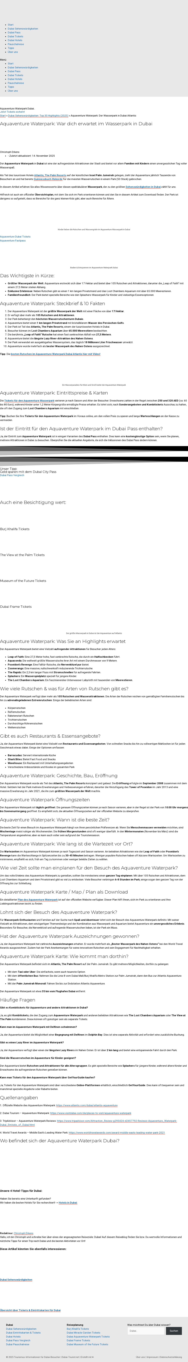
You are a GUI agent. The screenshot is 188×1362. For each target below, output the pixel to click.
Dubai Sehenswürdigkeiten (23, 28)
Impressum (152, 1357)
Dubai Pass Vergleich (18, 1340)
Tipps (11, 47)
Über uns (13, 51)
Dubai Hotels (15, 40)
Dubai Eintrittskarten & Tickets (23, 1332)
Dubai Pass (14, 32)
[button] (94, 60)
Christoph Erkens (23, 1233)
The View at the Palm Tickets (22, 555)
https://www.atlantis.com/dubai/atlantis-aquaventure (87, 1105)
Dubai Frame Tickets (16, 607)
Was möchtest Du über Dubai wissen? (148, 1324)
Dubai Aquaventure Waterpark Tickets (88, 1336)
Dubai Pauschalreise (17, 1344)
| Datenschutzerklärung (170, 1357)
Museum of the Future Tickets (23, 581)
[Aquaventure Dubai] (23, 1166)
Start (10, 24)
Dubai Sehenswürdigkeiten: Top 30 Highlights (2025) (38, 115)
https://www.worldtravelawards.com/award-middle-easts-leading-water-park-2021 (117, 1132)
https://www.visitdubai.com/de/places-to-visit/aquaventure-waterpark (90, 1113)
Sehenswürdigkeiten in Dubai (143, 186)
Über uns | (141, 1357)
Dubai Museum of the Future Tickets (87, 1344)
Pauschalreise (16, 44)
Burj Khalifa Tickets (14, 529)
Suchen (174, 1330)
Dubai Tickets (15, 36)
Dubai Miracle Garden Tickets (83, 1332)
